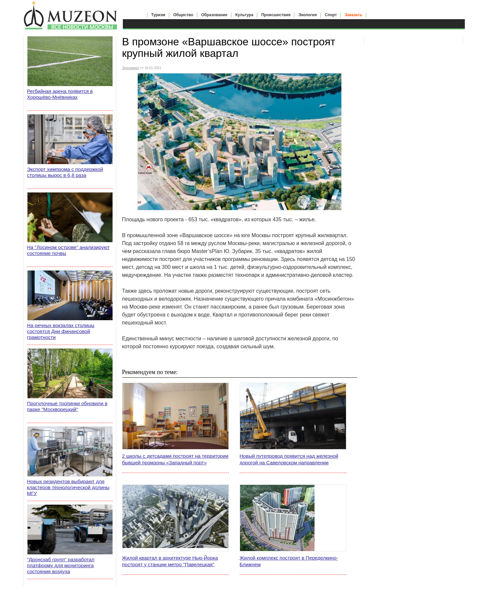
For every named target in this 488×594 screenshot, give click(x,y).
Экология (307, 15)
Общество (183, 15)
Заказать (353, 15)
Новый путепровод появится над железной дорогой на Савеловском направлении (289, 459)
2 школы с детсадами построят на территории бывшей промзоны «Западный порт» (175, 459)
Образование (214, 15)
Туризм (158, 15)
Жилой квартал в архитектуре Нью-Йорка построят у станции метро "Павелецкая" (170, 561)
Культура (244, 15)
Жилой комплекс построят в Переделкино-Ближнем (289, 561)
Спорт (331, 15)
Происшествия (275, 15)
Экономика (130, 68)
